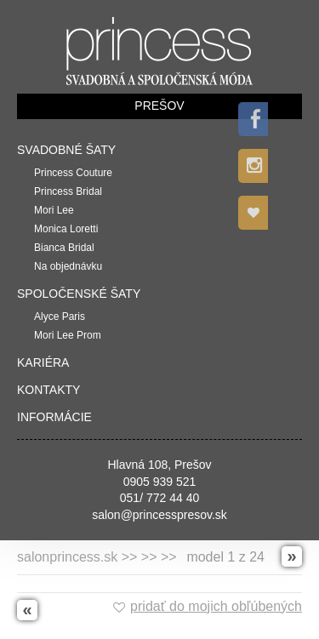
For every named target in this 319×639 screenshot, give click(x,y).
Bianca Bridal (64, 248)
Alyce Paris (59, 316)
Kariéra (43, 362)
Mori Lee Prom (67, 335)
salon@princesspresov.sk (159, 515)
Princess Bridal (68, 191)
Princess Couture (73, 173)
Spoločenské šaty (78, 293)
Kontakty (48, 390)
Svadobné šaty (66, 150)
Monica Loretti (66, 229)
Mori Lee (54, 210)
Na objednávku (68, 266)
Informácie (54, 417)
